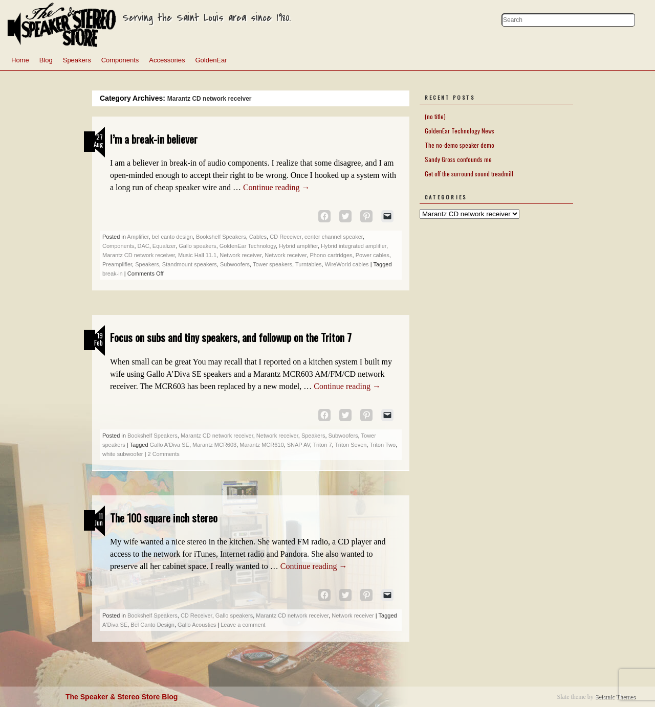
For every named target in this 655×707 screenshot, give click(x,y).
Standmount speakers (189, 264)
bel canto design (172, 237)
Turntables (308, 264)
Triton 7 (322, 445)
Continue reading (276, 187)
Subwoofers (235, 264)
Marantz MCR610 (261, 445)
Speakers (77, 60)
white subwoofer (122, 454)
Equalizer (164, 246)
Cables (258, 237)
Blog (46, 60)
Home (20, 60)
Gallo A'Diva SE (169, 445)
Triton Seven (350, 445)
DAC (143, 246)
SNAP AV (298, 445)
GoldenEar (211, 60)
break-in (112, 273)
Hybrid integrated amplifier (353, 246)
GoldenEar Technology (248, 246)
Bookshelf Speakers (221, 237)
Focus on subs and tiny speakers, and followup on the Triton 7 (231, 337)
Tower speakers (272, 264)
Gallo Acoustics (197, 625)
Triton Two (382, 445)
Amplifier (137, 237)
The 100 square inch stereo (163, 518)
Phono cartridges (331, 255)
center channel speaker (333, 237)
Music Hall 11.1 (197, 255)
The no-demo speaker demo (459, 145)
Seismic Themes (615, 696)
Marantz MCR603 (214, 445)
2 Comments (163, 454)
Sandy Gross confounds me (458, 159)
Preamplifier (117, 264)
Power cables (372, 255)
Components (120, 60)
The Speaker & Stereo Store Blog (122, 697)
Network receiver (240, 255)
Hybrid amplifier (298, 246)
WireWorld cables (347, 264)
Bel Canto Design (152, 625)
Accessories (167, 60)
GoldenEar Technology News (459, 130)
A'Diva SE (114, 625)
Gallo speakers (197, 246)
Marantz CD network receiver (138, 255)
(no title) (435, 116)
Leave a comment (243, 625)
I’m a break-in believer (154, 139)
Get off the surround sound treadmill (469, 173)
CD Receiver (285, 237)
